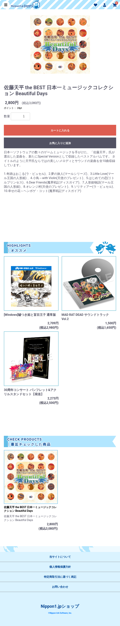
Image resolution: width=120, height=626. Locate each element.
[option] (60, 46)
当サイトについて (60, 556)
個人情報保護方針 (60, 566)
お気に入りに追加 (60, 143)
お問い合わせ (60, 586)
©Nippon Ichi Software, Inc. (60, 613)
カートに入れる (60, 130)
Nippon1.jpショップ (60, 606)
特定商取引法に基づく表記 (60, 576)
